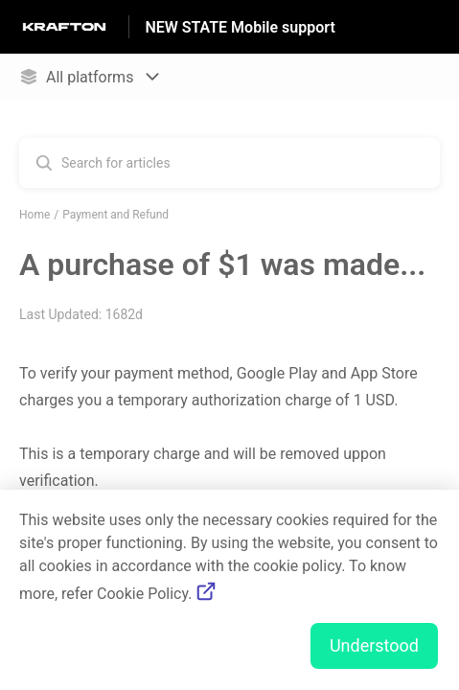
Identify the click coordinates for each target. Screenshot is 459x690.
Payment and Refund (115, 214)
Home (34, 214)
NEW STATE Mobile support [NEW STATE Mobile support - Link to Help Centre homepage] (239, 27)
